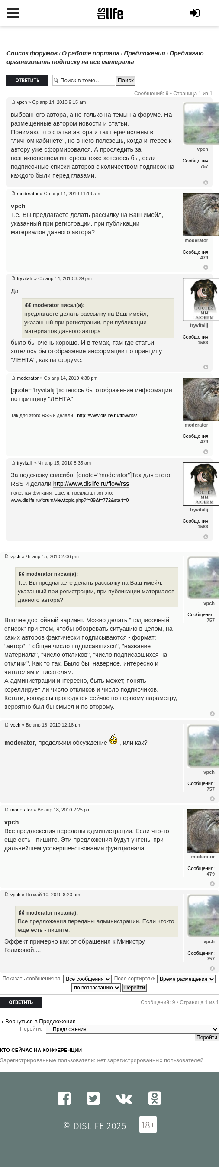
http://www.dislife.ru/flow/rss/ (107, 415)
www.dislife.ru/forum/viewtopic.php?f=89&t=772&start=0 (70, 500)
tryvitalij (25, 278)
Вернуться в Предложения (40, 1021)
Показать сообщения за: (57, 979)
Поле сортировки (165, 979)
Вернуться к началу (205, 183)
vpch (22, 102)
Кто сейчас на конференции (41, 1050)
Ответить (27, 80)
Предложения (144, 53)
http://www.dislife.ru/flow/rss (91, 483)
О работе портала (90, 53)
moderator (28, 193)
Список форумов (32, 53)
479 (204, 257)
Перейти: (31, 1029)
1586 (203, 342)
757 (204, 166)
